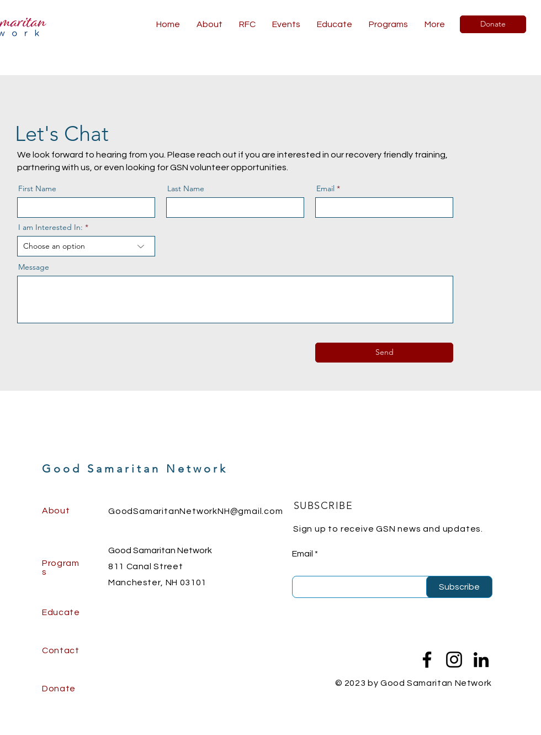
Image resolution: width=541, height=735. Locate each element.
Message (33, 267)
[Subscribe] (459, 587)
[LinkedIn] (481, 659)
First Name (37, 188)
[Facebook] (427, 659)
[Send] (384, 353)
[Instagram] (454, 659)
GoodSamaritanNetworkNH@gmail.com (195, 511)
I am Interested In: (50, 227)
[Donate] (493, 24)
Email (325, 188)
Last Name (185, 188)
